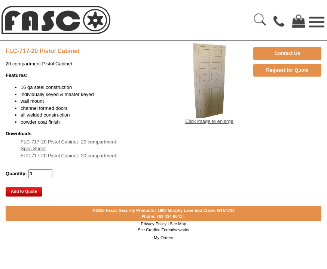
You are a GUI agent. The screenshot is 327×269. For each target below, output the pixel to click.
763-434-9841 (169, 216)
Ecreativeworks (175, 230)
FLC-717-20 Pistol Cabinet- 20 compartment (68, 142)
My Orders (163, 237)
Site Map (178, 224)
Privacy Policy (153, 224)
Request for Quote (287, 70)
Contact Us (287, 53)
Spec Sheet (33, 148)
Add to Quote (24, 191)
